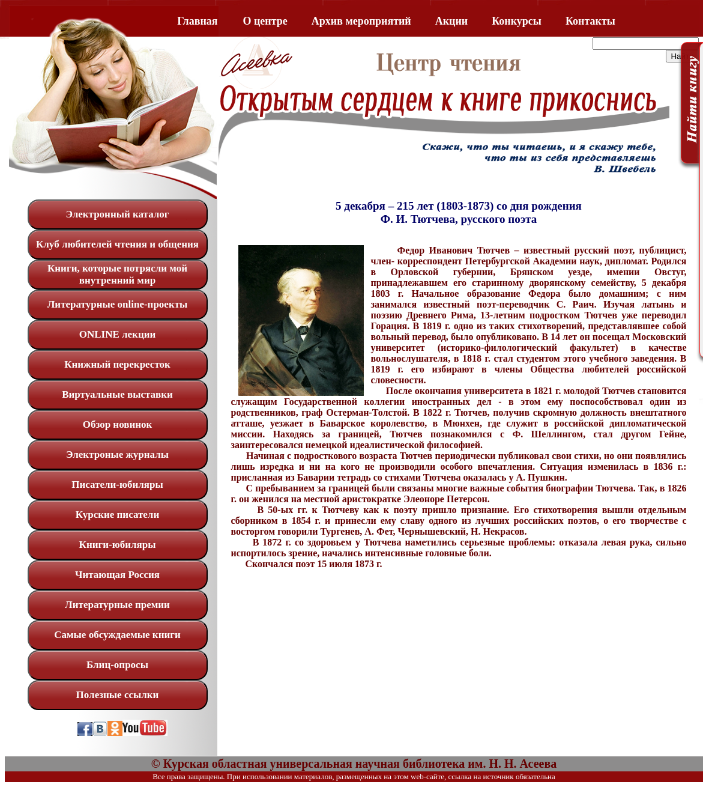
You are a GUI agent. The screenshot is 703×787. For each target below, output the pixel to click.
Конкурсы (517, 21)
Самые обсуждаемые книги (117, 634)
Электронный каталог (117, 214)
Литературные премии (117, 604)
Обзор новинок (117, 424)
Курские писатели (117, 514)
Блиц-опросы (117, 664)
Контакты (590, 21)
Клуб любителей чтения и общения (117, 244)
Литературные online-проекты (117, 304)
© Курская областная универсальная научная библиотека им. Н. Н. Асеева (354, 763)
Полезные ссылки (117, 694)
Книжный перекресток (117, 364)
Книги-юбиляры (117, 544)
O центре (265, 21)
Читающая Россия (117, 574)
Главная (197, 21)
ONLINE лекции (117, 334)
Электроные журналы (117, 454)
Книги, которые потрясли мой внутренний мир (117, 274)
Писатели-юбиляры (117, 484)
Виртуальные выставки (117, 394)
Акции (451, 21)
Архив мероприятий (361, 21)
